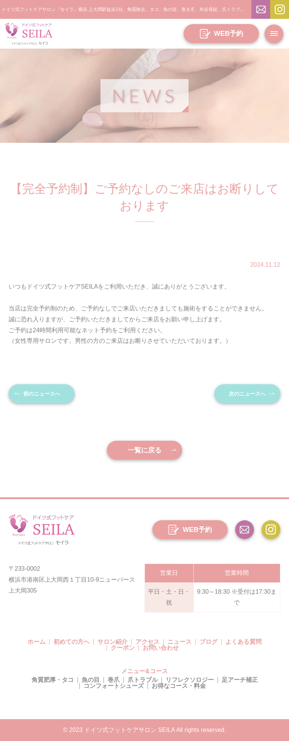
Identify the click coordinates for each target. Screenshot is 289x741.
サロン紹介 (112, 642)
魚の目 (91, 680)
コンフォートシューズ (114, 686)
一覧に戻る (144, 450)
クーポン (123, 648)
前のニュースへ (41, 394)
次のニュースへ (247, 394)
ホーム (36, 642)
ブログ (208, 642)
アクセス (147, 642)
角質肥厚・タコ (53, 680)
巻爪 (114, 680)
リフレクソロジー (190, 680)
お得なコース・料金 (179, 686)
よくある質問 (243, 642)
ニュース (179, 642)
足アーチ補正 (240, 680)
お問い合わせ (161, 648)
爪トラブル (143, 680)
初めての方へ (71, 642)
